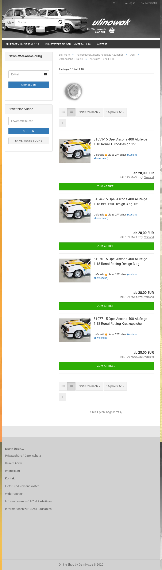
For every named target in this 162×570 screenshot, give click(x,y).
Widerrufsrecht (14, 493)
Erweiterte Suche (28, 140)
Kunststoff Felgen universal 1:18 (68, 44)
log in (130, 3)
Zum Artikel (106, 186)
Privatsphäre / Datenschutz (23, 455)
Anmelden (28, 84)
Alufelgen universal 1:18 (22, 44)
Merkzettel (149, 3)
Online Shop (66, 564)
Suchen (28, 131)
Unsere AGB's (13, 463)
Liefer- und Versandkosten (22, 486)
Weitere (102, 44)
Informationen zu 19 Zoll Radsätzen (28, 501)
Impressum (12, 470)
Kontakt (10, 478)
